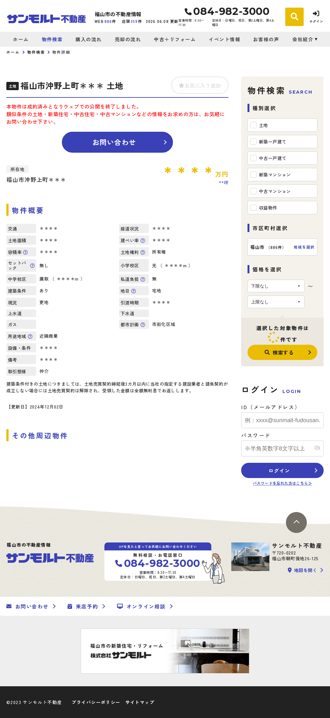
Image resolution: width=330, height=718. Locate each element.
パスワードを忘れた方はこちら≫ (282, 483)
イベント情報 (224, 39)
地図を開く (302, 570)
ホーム (21, 39)
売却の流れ (128, 39)
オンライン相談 (141, 606)
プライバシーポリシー (96, 702)
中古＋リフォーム (175, 39)
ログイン (279, 470)
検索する (279, 352)
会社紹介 (302, 39)
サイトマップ (140, 702)
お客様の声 (266, 39)
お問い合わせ (114, 142)
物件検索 (52, 39)
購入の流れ (89, 39)
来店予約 (83, 606)
